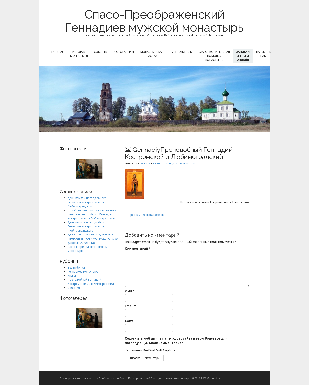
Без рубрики (76, 267)
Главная (57, 52)
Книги (72, 276)
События (101, 53)
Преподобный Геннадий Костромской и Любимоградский (91, 282)
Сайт (129, 321)
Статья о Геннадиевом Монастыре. (175, 163)
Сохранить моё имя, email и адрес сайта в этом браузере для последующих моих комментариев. (176, 340)
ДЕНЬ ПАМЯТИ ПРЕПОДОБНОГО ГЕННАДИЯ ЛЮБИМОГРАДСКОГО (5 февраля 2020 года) (93, 238)
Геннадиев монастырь (83, 271)
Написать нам (263, 54)
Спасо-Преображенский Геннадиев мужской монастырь (154, 20)
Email (130, 306)
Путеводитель (181, 52)
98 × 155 (145, 163)
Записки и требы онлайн (243, 56)
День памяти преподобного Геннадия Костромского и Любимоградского (87, 202)
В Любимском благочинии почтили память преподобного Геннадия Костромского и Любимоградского (92, 214)
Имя (129, 291)
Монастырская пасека (151, 54)
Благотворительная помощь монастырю (214, 56)
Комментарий (138, 248)
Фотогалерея (124, 53)
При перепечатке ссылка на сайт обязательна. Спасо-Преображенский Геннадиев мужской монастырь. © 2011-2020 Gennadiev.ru (142, 378)
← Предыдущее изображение (144, 215)
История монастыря (79, 55)
